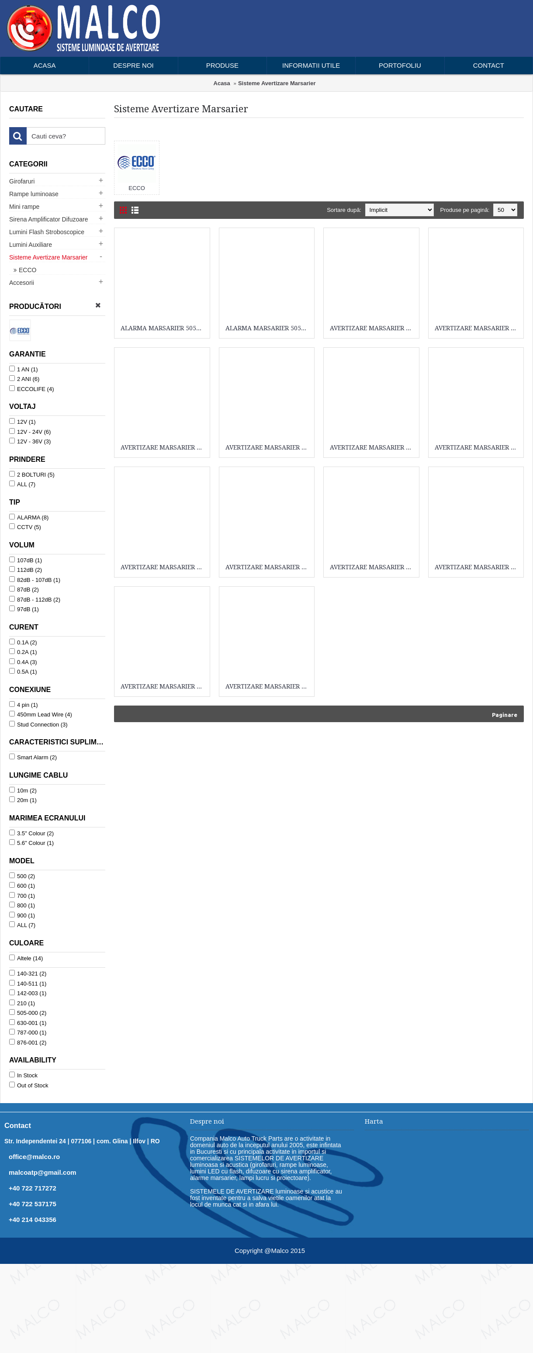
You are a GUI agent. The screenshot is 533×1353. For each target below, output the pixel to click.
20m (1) (23, 799)
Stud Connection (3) (38, 724)
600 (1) (22, 885)
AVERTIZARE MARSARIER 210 (373, 447)
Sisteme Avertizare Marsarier (277, 83)
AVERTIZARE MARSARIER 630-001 (478, 447)
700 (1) (22, 895)
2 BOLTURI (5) (32, 474)
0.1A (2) (23, 642)
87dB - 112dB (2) (34, 599)
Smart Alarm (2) (33, 757)
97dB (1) (24, 609)
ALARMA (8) (28, 517)
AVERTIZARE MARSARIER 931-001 (478, 567)
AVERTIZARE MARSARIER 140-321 (373, 328)
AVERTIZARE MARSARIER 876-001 (268, 567)
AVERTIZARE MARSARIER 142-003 (268, 447)
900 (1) (22, 915)
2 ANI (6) (24, 378)
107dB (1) (25, 560)
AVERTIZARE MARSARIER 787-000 (164, 567)
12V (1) (22, 421)
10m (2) (23, 790)
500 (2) (22, 875)
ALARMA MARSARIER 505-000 (164, 328)
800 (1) (22, 905)
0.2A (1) (23, 651)
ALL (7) (22, 484)
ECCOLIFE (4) (31, 388)
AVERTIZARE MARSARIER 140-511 (164, 447)
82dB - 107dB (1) (34, 579)
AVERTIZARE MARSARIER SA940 (268, 686)
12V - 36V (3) (30, 441)
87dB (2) (24, 589)
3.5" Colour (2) (31, 833)
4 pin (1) (23, 704)
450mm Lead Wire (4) (40, 714)
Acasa (222, 83)
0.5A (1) (23, 671)
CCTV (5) (25, 526)
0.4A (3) (23, 661)
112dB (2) (25, 569)
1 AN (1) (23, 369)
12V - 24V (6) (30, 431)
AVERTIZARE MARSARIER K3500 (164, 686)
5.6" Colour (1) (31, 842)
